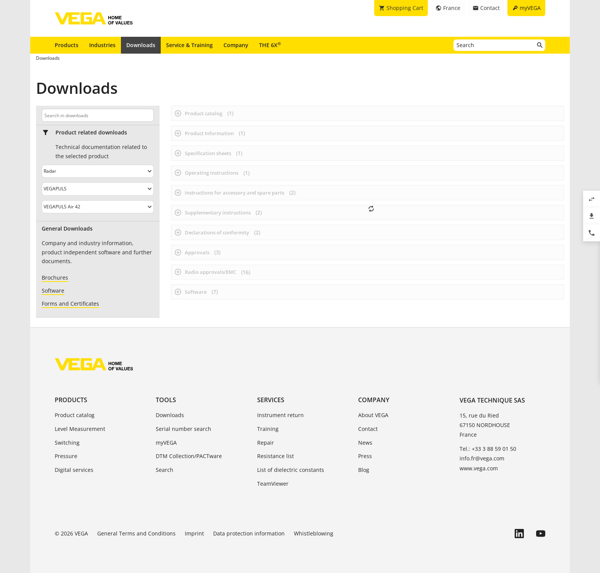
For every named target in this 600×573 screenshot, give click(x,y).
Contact (368, 428)
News (365, 442)
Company (235, 45)
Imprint (194, 533)
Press (365, 456)
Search (164, 469)
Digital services (74, 469)
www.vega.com (479, 468)
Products (66, 45)
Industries (102, 45)
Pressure (66, 456)
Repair (265, 442)
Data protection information (249, 533)
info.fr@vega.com (482, 458)
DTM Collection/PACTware (189, 456)
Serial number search (183, 428)
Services (270, 400)
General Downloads (67, 228)
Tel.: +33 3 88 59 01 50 (488, 448)
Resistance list (275, 456)
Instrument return (280, 415)
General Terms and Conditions (136, 533)
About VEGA (373, 415)
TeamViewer (273, 483)
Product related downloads (91, 132)
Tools (166, 400)
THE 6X (270, 45)
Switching (67, 442)
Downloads (140, 45)
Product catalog (75, 415)
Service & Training (189, 45)
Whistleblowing (313, 533)
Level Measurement (80, 428)
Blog (363, 469)
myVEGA (166, 442)
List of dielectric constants (290, 469)
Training (268, 428)
